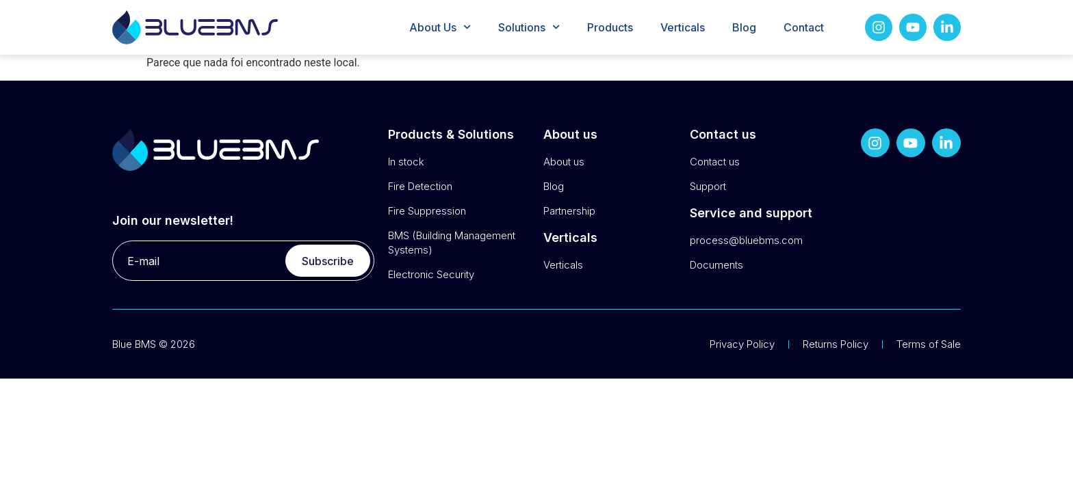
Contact (804, 27)
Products (610, 27)
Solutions (529, 27)
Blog (744, 27)
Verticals (682, 27)
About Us (440, 27)
